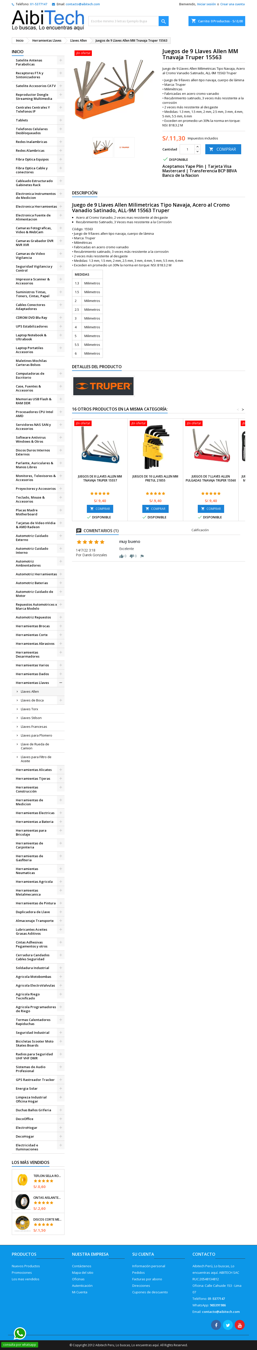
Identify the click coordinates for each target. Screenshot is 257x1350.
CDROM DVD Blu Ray (31, 317)
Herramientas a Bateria (34, 821)
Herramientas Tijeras (33, 778)
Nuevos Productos (26, 1266)
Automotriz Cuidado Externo (32, 537)
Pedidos (138, 1272)
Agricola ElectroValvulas (35, 985)
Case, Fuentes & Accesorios (28, 388)
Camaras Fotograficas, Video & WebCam (34, 230)
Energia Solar (27, 1088)
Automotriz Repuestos (33, 617)
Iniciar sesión (206, 4)
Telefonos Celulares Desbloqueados (32, 131)
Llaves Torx (29, 709)
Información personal (148, 1266)
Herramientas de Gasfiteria (29, 858)
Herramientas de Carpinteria (29, 845)
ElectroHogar (26, 1127)
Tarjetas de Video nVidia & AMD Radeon (35, 525)
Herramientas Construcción (27, 789)
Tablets (22, 120)
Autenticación (82, 1285)
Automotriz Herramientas (36, 574)
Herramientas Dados (32, 674)
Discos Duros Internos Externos (33, 452)
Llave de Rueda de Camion (35, 746)
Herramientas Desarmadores (27, 654)
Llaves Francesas (34, 726)
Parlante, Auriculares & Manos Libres (34, 465)
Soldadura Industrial (32, 968)
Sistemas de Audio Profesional (30, 1069)
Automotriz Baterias (32, 583)
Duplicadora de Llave (33, 912)
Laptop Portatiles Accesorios (29, 350)
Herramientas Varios (32, 665)
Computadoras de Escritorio (30, 375)
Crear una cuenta (232, 4)
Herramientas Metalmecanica (28, 892)
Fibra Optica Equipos (32, 159)
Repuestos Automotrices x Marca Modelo (36, 606)
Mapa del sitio (82, 1272)
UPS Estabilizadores (32, 326)
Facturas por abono (147, 1279)
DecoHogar (25, 1136)
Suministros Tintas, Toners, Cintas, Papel (32, 294)
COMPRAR (222, 149)
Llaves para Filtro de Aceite (36, 759)
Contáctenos (81, 1266)
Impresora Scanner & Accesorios (33, 281)
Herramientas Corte (32, 634)
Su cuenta (143, 1254)
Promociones (22, 1272)
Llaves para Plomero (36, 735)
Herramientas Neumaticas (27, 870)
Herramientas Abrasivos (35, 643)
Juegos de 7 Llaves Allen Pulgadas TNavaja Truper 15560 (211, 478)
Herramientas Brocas (33, 626)
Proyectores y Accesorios (36, 488)
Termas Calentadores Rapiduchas (33, 1021)
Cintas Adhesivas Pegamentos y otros (31, 944)
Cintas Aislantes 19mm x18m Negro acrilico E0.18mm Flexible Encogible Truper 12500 (47, 1197)
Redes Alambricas (30, 150)
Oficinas (78, 1279)
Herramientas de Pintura (36, 903)
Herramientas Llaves (32, 682)
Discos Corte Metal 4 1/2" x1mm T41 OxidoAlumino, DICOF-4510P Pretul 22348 (47, 1219)
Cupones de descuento (150, 1292)
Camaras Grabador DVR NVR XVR (34, 243)
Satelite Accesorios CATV (36, 86)
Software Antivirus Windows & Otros (31, 439)
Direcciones (141, 1285)
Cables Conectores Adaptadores (30, 306)
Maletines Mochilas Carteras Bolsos (31, 362)
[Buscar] (128, 21)
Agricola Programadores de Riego (36, 1009)
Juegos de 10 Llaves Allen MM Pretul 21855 (155, 478)
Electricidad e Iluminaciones (27, 1147)
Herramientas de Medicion (29, 802)
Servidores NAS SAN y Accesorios (33, 426)
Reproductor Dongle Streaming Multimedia (34, 96)
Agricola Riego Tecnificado (28, 996)
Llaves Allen (30, 691)
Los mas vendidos (25, 1279)
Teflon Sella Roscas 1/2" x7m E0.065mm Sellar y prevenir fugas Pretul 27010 (47, 1175)
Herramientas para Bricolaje (31, 832)
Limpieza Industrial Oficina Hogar (31, 1099)
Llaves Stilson (31, 718)
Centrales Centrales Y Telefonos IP (33, 109)
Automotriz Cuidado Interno (32, 550)
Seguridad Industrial (32, 1032)
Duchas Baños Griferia (33, 1110)
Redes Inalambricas (31, 141)
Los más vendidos (30, 1162)
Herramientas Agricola (34, 881)
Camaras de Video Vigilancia (30, 255)
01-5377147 (38, 4)
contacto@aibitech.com (83, 4)
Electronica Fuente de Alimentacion (33, 217)
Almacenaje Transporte (35, 920)
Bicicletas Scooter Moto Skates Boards (34, 1043)
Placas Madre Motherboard (27, 512)
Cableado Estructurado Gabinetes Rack (34, 183)
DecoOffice (24, 1119)
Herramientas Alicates (34, 769)
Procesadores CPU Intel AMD (34, 414)
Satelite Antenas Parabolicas (29, 62)
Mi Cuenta (79, 1292)
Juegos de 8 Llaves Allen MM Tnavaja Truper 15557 (100, 478)
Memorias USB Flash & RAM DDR (33, 401)
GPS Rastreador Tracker (35, 1079)
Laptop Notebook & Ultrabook (31, 337)
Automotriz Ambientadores (28, 563)
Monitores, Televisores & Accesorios (36, 477)
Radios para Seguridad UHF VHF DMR (34, 1056)
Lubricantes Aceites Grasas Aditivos (31, 931)
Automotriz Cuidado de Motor (34, 593)
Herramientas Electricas (35, 813)
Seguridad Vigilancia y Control (34, 268)
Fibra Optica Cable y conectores (32, 170)
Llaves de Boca (32, 700)
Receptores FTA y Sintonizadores (29, 75)
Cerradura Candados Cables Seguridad (32, 957)
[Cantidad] (187, 149)
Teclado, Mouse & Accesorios (30, 499)
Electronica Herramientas (36, 206)
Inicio (18, 51)
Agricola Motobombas (33, 976)
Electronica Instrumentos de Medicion (36, 195)
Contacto (203, 1254)
